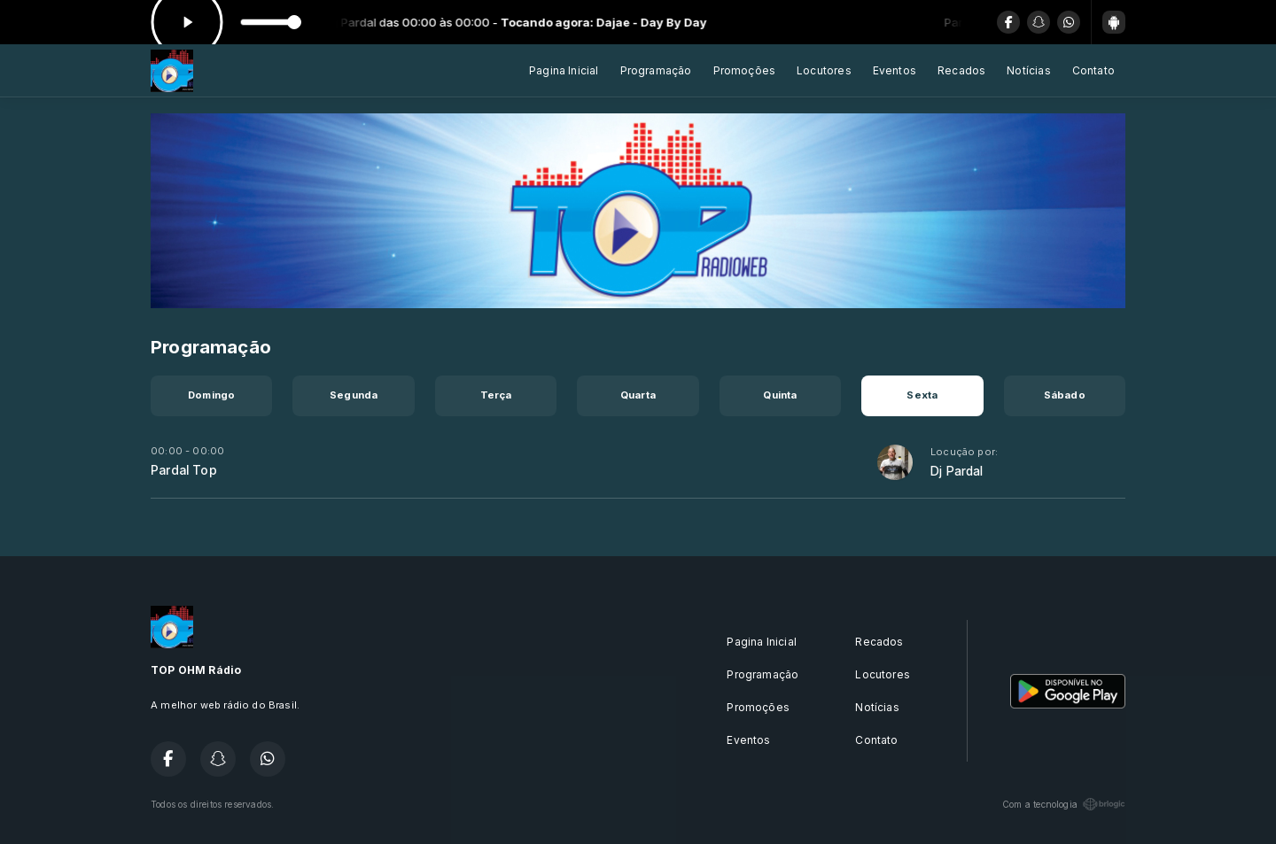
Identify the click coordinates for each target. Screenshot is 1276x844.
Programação (656, 70)
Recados (961, 70)
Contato (1093, 70)
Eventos (894, 70)
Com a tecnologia (1063, 804)
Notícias (1028, 70)
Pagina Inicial (564, 70)
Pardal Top (184, 470)
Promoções (744, 70)
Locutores (824, 70)
